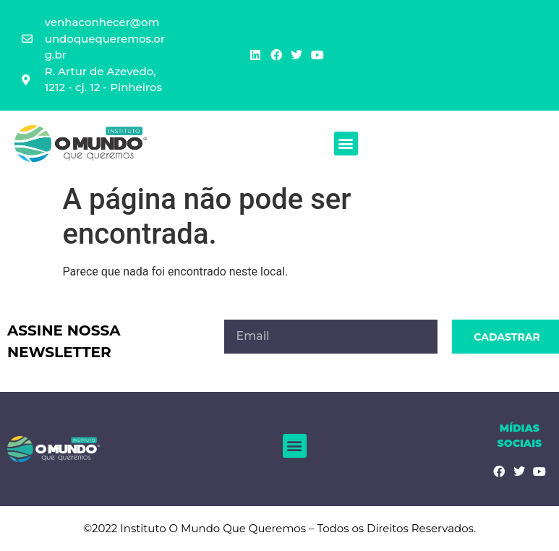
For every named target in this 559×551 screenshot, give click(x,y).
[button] (346, 143)
